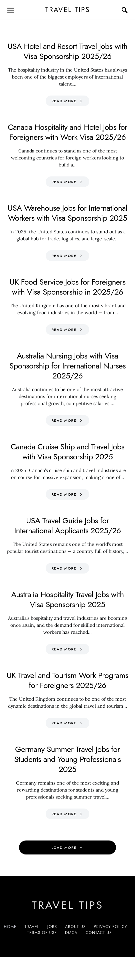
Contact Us (98, 933)
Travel (32, 927)
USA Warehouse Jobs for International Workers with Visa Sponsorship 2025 (67, 213)
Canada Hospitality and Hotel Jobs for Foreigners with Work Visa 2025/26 (67, 132)
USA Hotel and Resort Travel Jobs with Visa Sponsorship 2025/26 (67, 51)
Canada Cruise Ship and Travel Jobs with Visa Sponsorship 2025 (67, 451)
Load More (63, 847)
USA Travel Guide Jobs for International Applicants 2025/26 (67, 525)
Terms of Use (42, 933)
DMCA (71, 933)
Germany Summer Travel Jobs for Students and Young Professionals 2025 (67, 759)
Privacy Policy (110, 927)
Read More (63, 101)
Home (10, 927)
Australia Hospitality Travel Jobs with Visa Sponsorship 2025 (67, 599)
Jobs (52, 927)
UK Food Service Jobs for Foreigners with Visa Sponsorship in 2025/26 (68, 287)
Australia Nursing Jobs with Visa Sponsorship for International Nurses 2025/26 (67, 365)
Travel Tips (67, 10)
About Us (75, 927)
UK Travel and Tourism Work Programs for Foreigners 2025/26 (67, 680)
